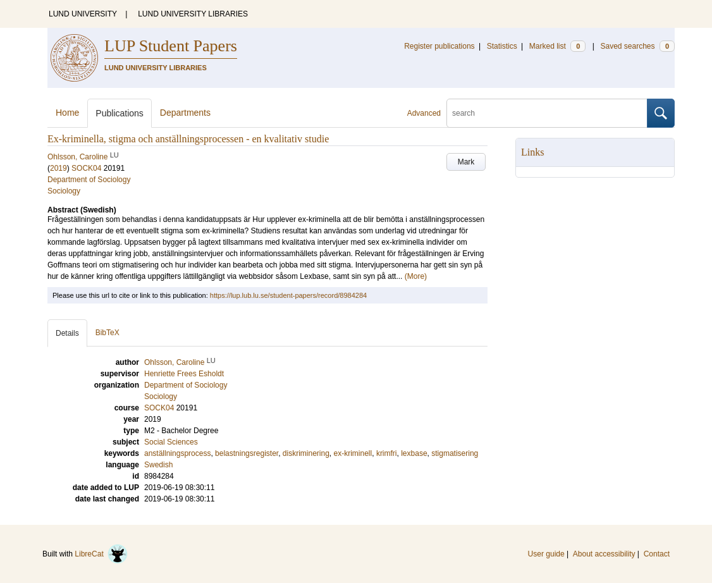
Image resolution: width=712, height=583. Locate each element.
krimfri (386, 453)
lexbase (414, 453)
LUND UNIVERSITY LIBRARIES (193, 13)
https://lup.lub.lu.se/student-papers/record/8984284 (288, 295)
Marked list (557, 46)
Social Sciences (171, 442)
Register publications (439, 46)
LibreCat (101, 554)
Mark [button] (466, 161)
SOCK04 (86, 168)
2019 (58, 168)
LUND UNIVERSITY (83, 13)
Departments (185, 112)
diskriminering (306, 453)
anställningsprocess (177, 453)
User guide (546, 553)
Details (67, 333)
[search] (547, 113)
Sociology (63, 191)
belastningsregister (246, 453)
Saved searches (637, 46)
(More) (416, 276)
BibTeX (107, 332)
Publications (119, 113)
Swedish (158, 464)
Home (67, 112)
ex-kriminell (353, 453)
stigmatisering (454, 453)
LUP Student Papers (170, 46)
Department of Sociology (88, 179)
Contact (657, 553)
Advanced (424, 113)
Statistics (502, 46)
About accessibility (604, 553)
